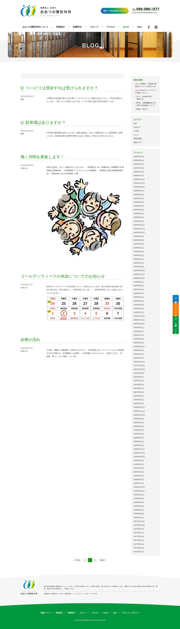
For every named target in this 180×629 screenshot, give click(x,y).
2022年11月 (138, 320)
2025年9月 (137, 191)
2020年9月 (137, 419)
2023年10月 (138, 278)
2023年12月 (138, 270)
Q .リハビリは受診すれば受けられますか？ (59, 88)
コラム (136, 135)
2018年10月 (138, 491)
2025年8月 (137, 195)
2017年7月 (137, 536)
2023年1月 (137, 312)
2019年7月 (137, 468)
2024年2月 (137, 263)
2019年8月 (137, 464)
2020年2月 (137, 441)
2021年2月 (137, 400)
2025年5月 (137, 206)
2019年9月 (137, 460)
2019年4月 (137, 472)
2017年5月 (137, 544)
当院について (45, 613)
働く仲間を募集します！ (42, 157)
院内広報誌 (138, 138)
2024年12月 (138, 225)
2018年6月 (137, 498)
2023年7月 (137, 289)
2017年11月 (138, 521)
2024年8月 (137, 240)
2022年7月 (137, 335)
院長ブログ (138, 142)
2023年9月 (137, 282)
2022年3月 (137, 350)
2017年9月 (137, 529)
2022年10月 (138, 324)
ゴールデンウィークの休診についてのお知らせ (63, 276)
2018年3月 (137, 510)
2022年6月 (137, 339)
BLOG (105, 613)
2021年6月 (137, 384)
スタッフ (94, 27)
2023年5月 (137, 297)
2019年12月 (138, 449)
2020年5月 (137, 430)
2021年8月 (137, 377)
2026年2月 (137, 172)
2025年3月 (137, 213)
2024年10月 (138, 232)
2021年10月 (138, 369)
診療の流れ (30, 339)
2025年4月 (137, 210)
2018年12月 (138, 487)
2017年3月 (137, 552)
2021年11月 (138, 365)
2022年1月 (137, 358)
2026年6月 (137, 156)
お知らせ (137, 127)
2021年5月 (137, 388)
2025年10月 (138, 187)
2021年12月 (138, 362)
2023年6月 (137, 293)
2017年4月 (137, 548)
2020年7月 (137, 422)
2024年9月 (137, 236)
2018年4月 (137, 506)
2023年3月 (137, 305)
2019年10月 (138, 457)
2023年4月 (137, 301)
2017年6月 (137, 540)
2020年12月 (138, 407)
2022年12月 (138, 316)
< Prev (77, 560)
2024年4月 (137, 255)
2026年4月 (137, 164)
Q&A (139, 27)
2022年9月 (137, 327)
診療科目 (77, 27)
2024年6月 (137, 248)
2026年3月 (137, 168)
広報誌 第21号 (141, 109)
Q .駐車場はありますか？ (43, 122)
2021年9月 (137, 373)
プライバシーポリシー (131, 613)
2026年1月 (137, 175)
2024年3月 (137, 259)
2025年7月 (137, 198)
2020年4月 (137, 434)
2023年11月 (138, 274)
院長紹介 (60, 27)
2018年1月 (137, 517)
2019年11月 (138, 453)
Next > (102, 560)
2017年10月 (138, 525)
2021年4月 (137, 392)
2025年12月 (138, 179)
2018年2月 (137, 514)
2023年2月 (137, 308)
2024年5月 (137, 251)
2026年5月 (137, 160)
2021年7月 (137, 381)
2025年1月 (137, 221)
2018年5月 (137, 502)
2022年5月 (137, 343)
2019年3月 (137, 476)
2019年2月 (137, 479)
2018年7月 (137, 495)
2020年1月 (137, 445)
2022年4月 (137, 346)
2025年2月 (137, 217)
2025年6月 (137, 202)
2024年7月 (137, 244)
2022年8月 (137, 331)
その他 (136, 131)
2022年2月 (137, 354)
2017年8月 (137, 533)
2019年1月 (137, 483)
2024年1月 (137, 267)
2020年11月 (138, 411)
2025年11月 (138, 183)
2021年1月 (137, 403)
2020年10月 (138, 415)
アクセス (110, 27)
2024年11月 (138, 229)
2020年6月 (137, 426)
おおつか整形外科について (35, 27)
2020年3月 (137, 438)
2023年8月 (137, 286)
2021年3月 (137, 396)
